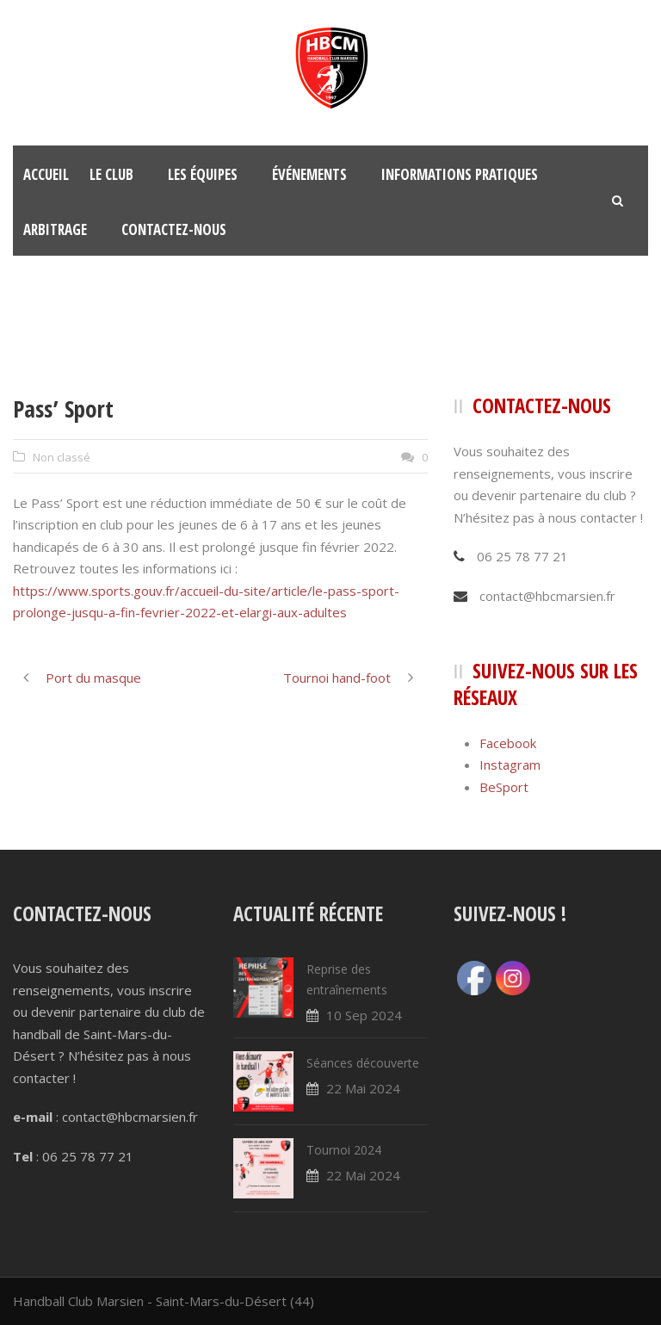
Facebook (507, 743)
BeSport (503, 787)
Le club (111, 174)
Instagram (510, 764)
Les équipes (203, 174)
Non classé (61, 457)
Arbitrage (55, 229)
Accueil (46, 174)
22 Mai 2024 (363, 1088)
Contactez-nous (173, 229)
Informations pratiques (459, 174)
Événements (309, 174)
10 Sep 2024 (364, 1015)
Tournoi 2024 (343, 1150)
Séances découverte (362, 1063)
